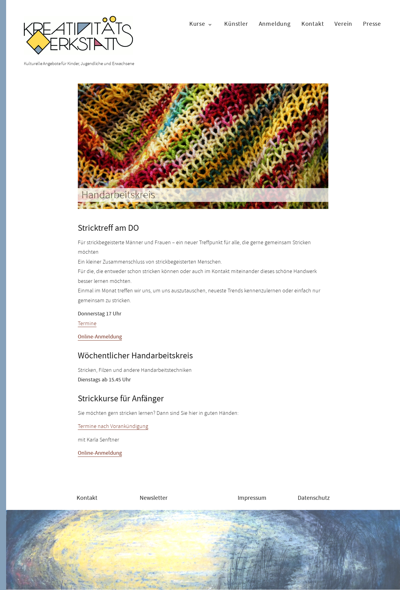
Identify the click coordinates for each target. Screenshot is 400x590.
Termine (87, 323)
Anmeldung (275, 24)
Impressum (252, 498)
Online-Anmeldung (100, 336)
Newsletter (154, 498)
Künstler (236, 24)
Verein (343, 24)
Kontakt (312, 24)
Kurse (197, 24)
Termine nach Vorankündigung (113, 426)
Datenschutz (314, 498)
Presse (372, 24)
